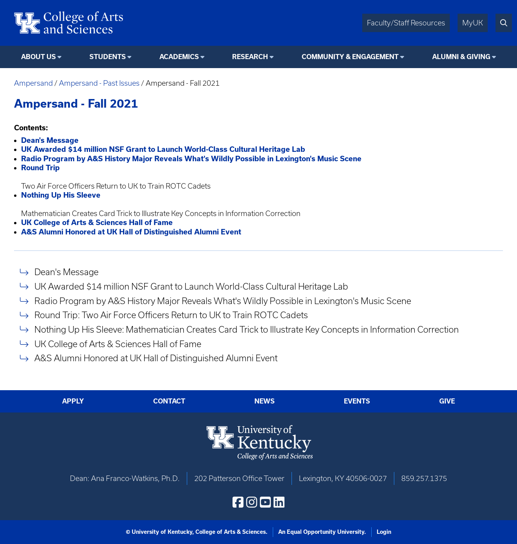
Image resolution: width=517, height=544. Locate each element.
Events (357, 401)
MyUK (472, 23)
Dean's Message (66, 272)
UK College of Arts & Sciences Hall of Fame (117, 344)
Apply (73, 401)
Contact (169, 401)
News (264, 401)
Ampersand (33, 83)
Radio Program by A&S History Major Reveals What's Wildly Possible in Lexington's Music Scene (222, 301)
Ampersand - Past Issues (99, 83)
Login (384, 532)
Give (447, 401)
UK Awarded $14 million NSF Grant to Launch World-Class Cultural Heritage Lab (191, 286)
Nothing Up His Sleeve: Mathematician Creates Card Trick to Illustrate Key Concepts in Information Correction (246, 329)
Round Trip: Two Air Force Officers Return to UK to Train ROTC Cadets (171, 315)
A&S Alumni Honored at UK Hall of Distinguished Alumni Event (155, 358)
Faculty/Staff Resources (406, 23)
